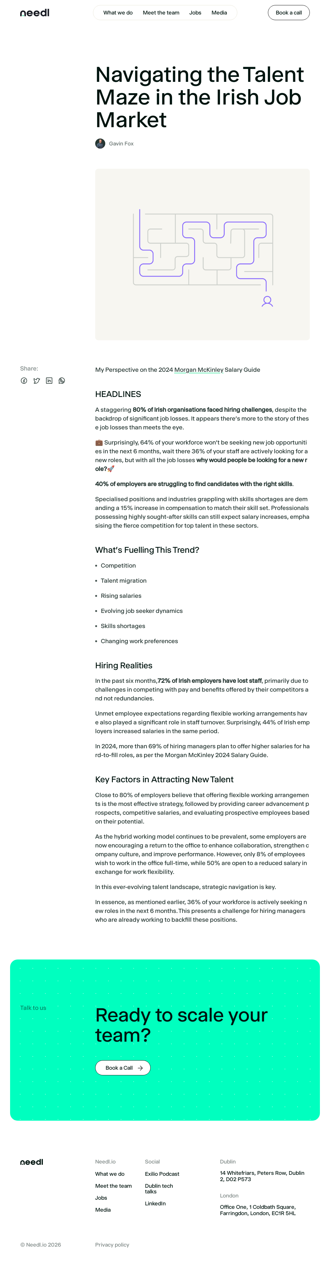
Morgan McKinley (198, 369)
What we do (118, 12)
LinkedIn (155, 1203)
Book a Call (119, 1068)
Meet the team (161, 12)
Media (219, 12)
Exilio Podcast (162, 1174)
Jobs (195, 12)
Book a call (289, 12)
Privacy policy (112, 1245)
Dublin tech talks (159, 1188)
